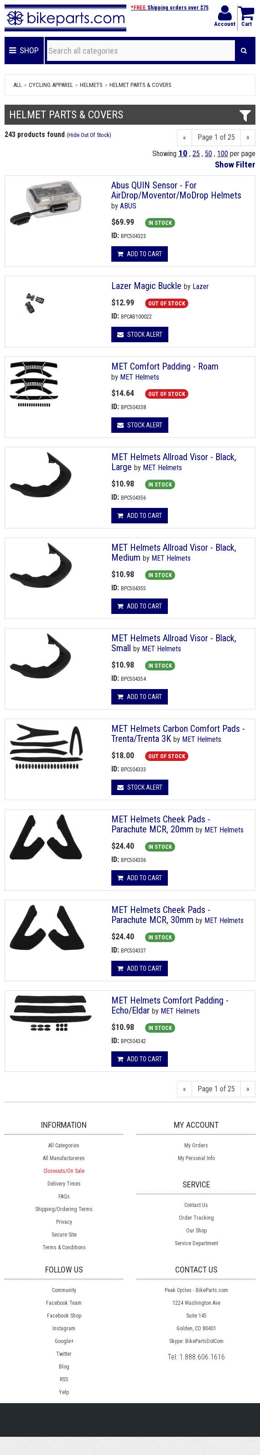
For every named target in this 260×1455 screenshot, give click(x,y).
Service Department (196, 1243)
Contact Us (196, 1205)
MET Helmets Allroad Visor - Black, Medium (173, 552)
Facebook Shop (64, 1316)
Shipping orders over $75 (169, 8)
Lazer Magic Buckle (146, 285)
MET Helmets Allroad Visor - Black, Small (173, 643)
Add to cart (139, 254)
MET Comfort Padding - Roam (164, 366)
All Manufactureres (64, 1158)
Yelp (64, 1392)
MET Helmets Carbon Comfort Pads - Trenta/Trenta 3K (178, 733)
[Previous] (184, 137)
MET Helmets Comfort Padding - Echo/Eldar (170, 1005)
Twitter (64, 1354)
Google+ (64, 1341)
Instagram (63, 1328)
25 (196, 153)
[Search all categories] (141, 50)
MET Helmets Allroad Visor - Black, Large (173, 461)
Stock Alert (139, 334)
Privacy (64, 1222)
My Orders (196, 1145)
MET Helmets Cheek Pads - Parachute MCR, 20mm (160, 824)
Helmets (91, 84)
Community (64, 1290)
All (17, 84)
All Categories (63, 1145)
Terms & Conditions (64, 1247)
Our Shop (196, 1230)
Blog (64, 1367)
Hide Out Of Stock (88, 135)
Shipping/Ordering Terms (64, 1209)
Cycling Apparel (51, 84)
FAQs (64, 1196)
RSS (64, 1379)
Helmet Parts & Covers (140, 84)
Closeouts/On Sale (63, 1171)
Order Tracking (196, 1218)
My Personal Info (196, 1158)
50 (208, 153)
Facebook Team (64, 1303)
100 (222, 153)
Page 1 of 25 (216, 137)
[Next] (247, 137)
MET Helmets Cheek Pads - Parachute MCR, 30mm (160, 914)
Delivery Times (64, 1184)
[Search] (244, 50)
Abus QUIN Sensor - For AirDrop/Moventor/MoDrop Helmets (176, 190)
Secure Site (64, 1235)
